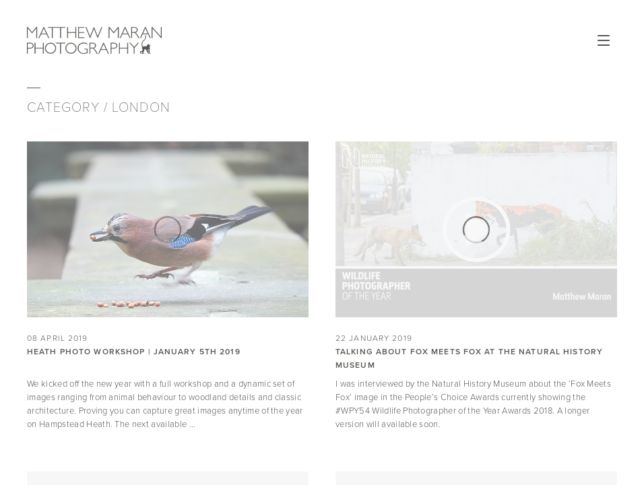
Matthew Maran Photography (94, 40)
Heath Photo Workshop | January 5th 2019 (133, 351)
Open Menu (603, 40)
